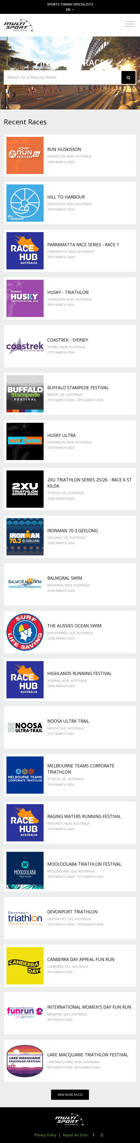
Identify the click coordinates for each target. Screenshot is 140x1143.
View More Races (70, 1095)
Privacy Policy (45, 1135)
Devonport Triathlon (72, 912)
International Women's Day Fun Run (89, 1007)
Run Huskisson (64, 149)
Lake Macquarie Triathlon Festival (87, 1055)
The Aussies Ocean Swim (74, 626)
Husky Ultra (61, 435)
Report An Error (75, 1135)
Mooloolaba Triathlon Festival (84, 864)
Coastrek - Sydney (67, 340)
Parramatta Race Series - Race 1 (83, 245)
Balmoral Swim (64, 578)
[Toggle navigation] (129, 24)
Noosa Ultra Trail (68, 721)
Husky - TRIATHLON (68, 292)
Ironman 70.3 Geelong (72, 531)
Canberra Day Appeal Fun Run (80, 959)
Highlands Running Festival (79, 673)
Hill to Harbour (66, 197)
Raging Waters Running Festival (84, 816)
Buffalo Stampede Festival (78, 388)
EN (70, 9)
